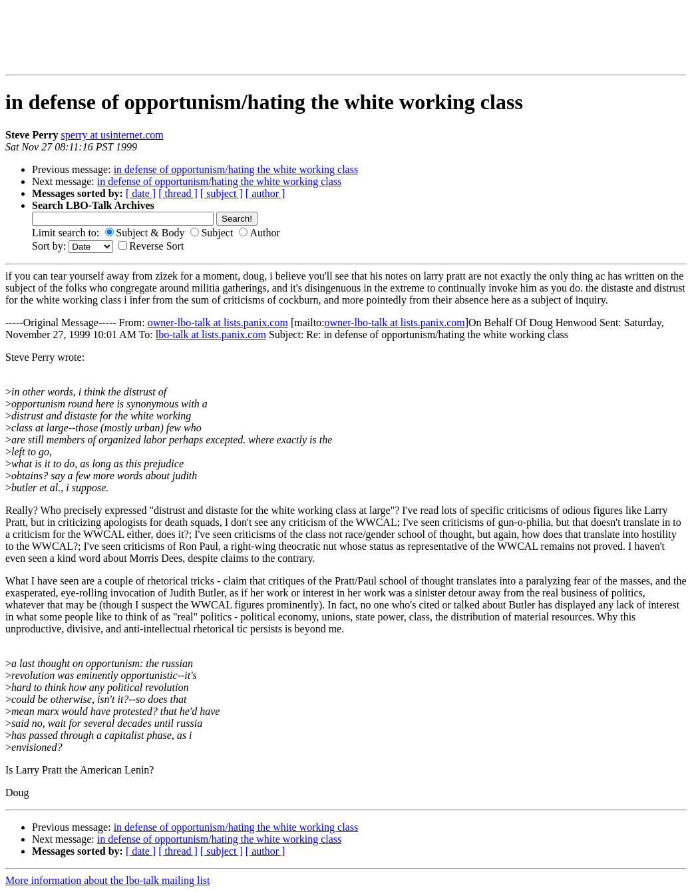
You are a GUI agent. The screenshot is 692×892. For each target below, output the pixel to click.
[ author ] (265, 193)
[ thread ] (178, 193)
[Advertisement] (102, 37)
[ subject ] (221, 193)
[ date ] (141, 193)
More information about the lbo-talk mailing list (107, 880)
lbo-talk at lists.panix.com (211, 334)
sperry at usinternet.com (112, 134)
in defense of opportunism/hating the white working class (236, 169)
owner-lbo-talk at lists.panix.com (218, 322)
